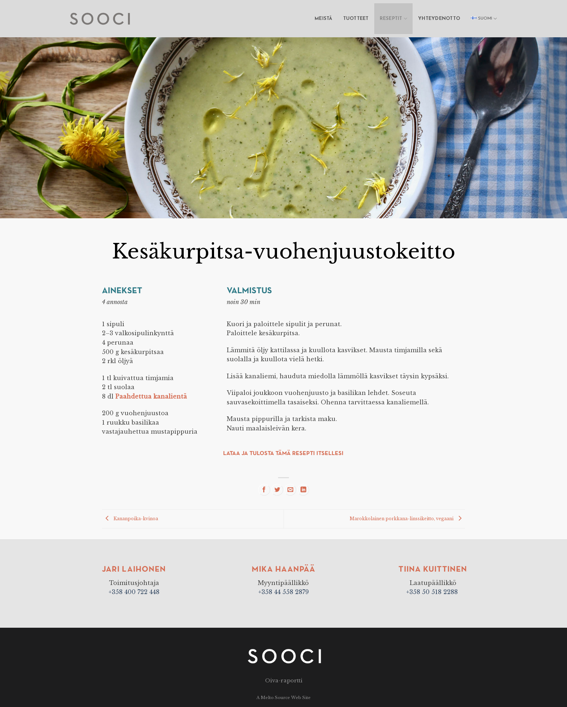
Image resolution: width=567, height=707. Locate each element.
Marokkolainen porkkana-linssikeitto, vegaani (407, 518)
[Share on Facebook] (264, 490)
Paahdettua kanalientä (151, 396)
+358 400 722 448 (133, 592)
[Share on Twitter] (277, 490)
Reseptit (394, 18)
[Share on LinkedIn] (303, 490)
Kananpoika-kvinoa (130, 518)
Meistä (323, 18)
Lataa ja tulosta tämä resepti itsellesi (283, 453)
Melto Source (275, 697)
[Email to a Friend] (290, 490)
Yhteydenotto (439, 18)
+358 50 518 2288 (433, 592)
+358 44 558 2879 (283, 592)
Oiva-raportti (283, 680)
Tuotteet (356, 18)
